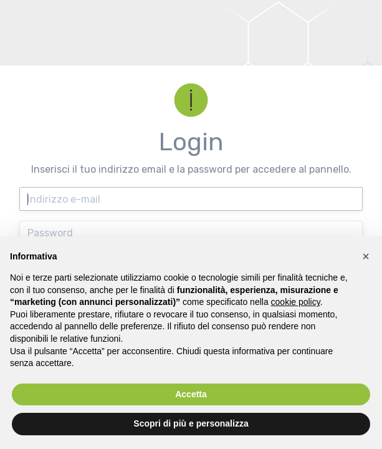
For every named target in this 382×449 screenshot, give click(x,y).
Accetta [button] (191, 394)
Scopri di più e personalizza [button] (190, 423)
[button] (366, 256)
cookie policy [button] (295, 302)
